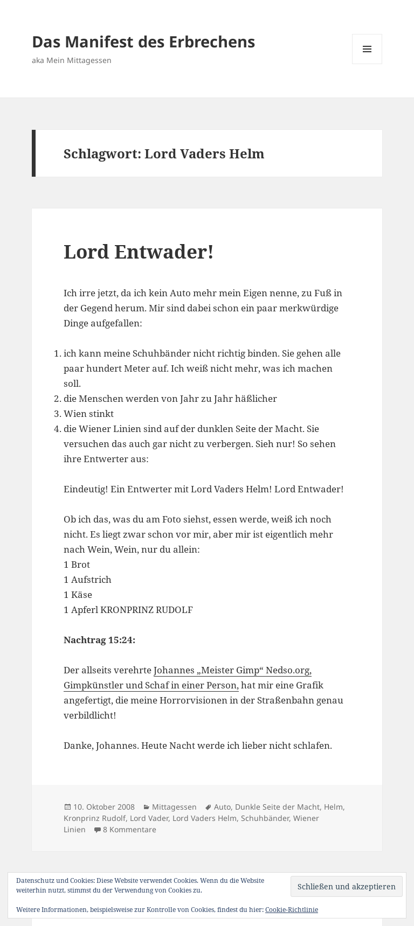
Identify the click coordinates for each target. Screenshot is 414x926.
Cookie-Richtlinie (291, 909)
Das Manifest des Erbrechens (143, 41)
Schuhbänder (265, 818)
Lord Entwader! (139, 251)
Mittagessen (174, 807)
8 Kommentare (129, 829)
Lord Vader (149, 818)
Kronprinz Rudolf (95, 818)
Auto (222, 807)
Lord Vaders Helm (204, 818)
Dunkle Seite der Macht (277, 807)
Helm (333, 807)
